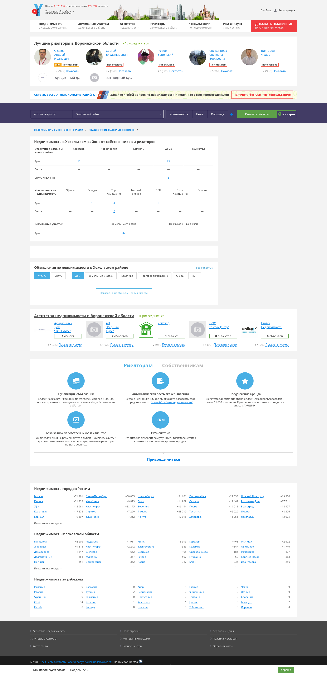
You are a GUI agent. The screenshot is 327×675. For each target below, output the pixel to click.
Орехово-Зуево (198, 552)
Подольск (92, 541)
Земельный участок (99, 275)
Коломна (194, 546)
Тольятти (195, 511)
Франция (40, 597)
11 (79, 161)
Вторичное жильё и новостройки (49, 150)
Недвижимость (53, 25)
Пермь (193, 506)
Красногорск (93, 546)
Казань (38, 501)
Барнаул (39, 517)
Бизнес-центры (132, 646)
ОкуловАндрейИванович (61, 55)
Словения (247, 597)
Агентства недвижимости (49, 631)
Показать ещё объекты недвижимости (124, 293)
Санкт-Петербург (96, 496)
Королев (194, 541)
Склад (178, 275)
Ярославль (247, 517)
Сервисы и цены (223, 631)
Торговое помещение (153, 275)
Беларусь (246, 602)
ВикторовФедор (268, 53)
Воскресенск (93, 562)
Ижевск (245, 511)
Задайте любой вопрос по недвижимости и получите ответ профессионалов (169, 95)
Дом (76, 275)
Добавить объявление (274, 26)
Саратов (91, 511)
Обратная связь (223, 646)
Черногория (145, 592)
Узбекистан (196, 607)
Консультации (200, 25)
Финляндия (196, 592)
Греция (193, 587)
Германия (92, 597)
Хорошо (286, 669)
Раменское (247, 552)
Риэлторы (163, 25)
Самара (194, 501)
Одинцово (247, 546)
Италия (38, 592)
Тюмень (142, 511)
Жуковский (92, 557)
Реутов (142, 557)
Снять (56, 275)
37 (123, 233)
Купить (40, 275)
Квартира (125, 275)
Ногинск (39, 562)
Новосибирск (146, 496)
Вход (269, 10)
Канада (90, 607)
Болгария (91, 587)
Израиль (246, 607)
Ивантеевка (248, 562)
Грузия (193, 602)
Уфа (36, 506)
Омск (141, 501)
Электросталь (146, 546)
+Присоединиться (136, 43)
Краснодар (40, 511)
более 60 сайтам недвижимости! (171, 402)
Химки (142, 541)
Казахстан (144, 602)
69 (168, 161)
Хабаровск (195, 517)
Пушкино (195, 557)
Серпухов (143, 552)
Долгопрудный (43, 557)
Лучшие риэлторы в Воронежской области (76, 43)
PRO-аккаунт (232, 25)
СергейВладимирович (117, 53)
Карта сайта (40, 646)
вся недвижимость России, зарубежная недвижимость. (77, 662)
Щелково (91, 552)
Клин (192, 562)
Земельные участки (93, 25)
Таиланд (194, 597)
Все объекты (205, 267)
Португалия (145, 597)
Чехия (245, 587)
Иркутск (142, 517)
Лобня (141, 562)
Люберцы (40, 546)
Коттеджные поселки (136, 638)
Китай (38, 607)
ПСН (192, 275)
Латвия (245, 592)
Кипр (141, 587)
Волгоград (247, 506)
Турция (90, 592)
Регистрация (286, 10)
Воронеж (143, 506)
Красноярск (93, 506)
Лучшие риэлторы (45, 638)
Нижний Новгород (252, 496)
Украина (91, 602)
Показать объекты (257, 114)
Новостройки (131, 631)
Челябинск (92, 501)
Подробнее (78, 670)
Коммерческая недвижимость (45, 192)
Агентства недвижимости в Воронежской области (84, 315)
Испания (39, 587)
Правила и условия (225, 638)
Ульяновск (92, 517)
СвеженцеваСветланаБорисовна (218, 55)
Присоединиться (163, 459)
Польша (143, 607)
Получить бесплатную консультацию (262, 95)
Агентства (129, 25)
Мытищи (246, 541)
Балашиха (40, 541)
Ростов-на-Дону (250, 501)
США (37, 602)
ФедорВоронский (165, 53)
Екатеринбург (197, 496)
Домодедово (41, 552)
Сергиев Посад (250, 557)
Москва (38, 496)
